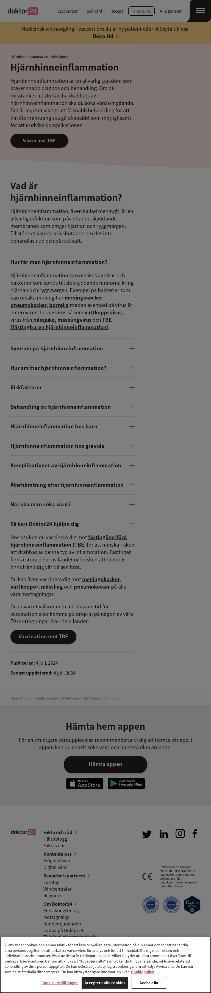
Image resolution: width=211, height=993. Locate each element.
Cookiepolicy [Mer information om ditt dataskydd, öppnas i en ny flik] (142, 971)
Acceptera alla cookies (105, 982)
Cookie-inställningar (59, 982)
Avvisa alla (149, 982)
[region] (105, 965)
